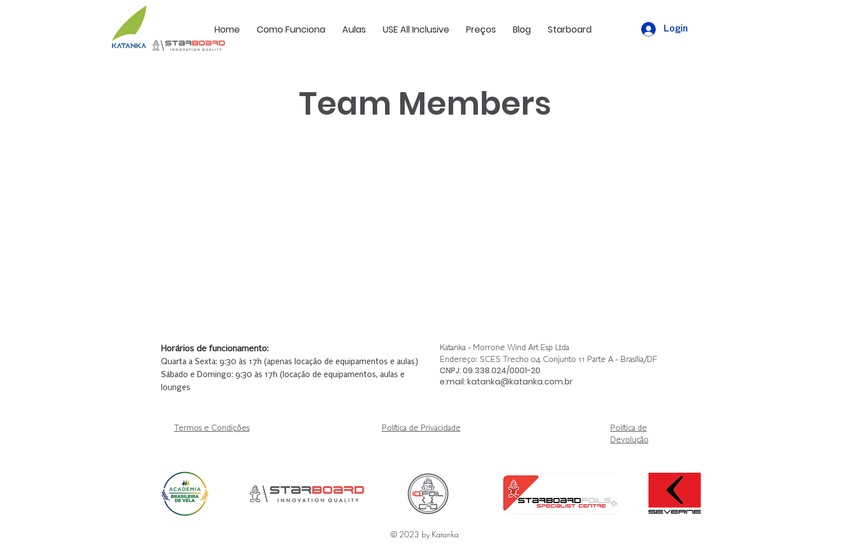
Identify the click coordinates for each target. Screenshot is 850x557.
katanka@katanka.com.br (519, 381)
